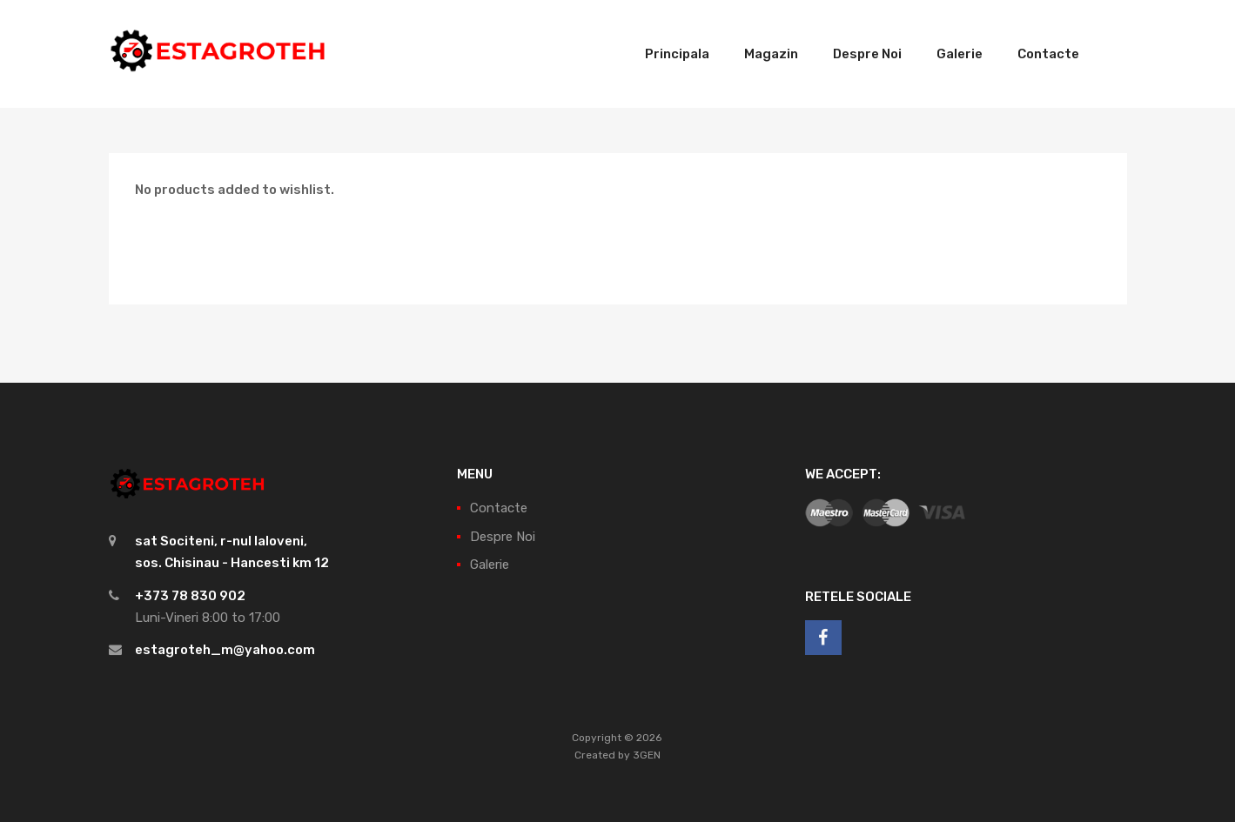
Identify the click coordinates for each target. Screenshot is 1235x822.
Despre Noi (867, 54)
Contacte (1048, 54)
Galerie (959, 54)
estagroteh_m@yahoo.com (225, 650)
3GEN (647, 755)
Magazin (771, 54)
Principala (677, 54)
